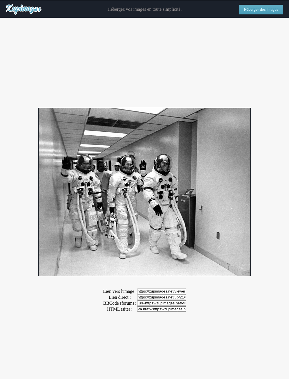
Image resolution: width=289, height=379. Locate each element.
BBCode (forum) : (119, 303)
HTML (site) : (119, 309)
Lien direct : (120, 297)
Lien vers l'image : (120, 291)
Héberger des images (261, 10)
